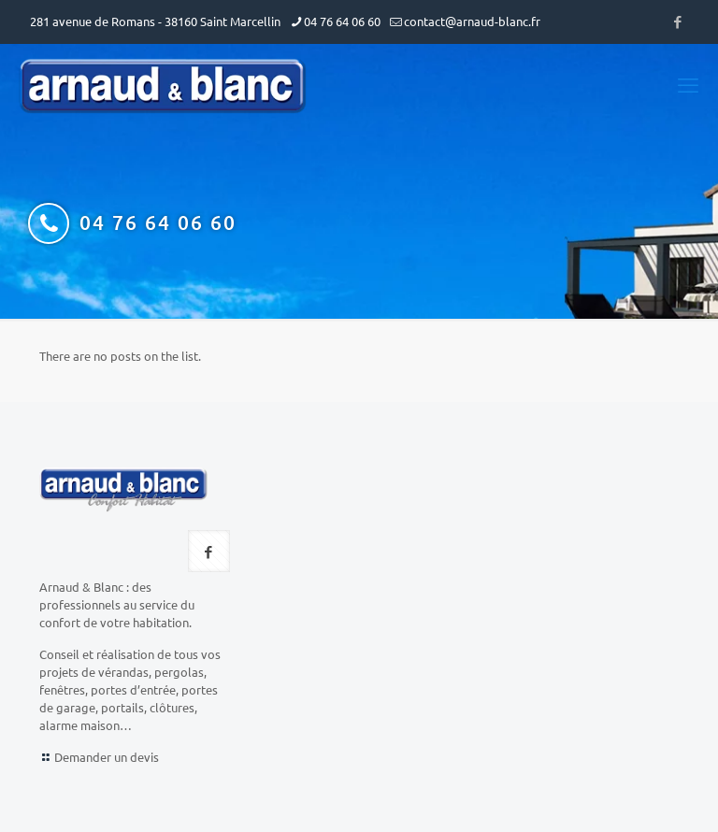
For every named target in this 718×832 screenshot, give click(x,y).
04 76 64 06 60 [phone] (342, 21)
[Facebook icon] (677, 21)
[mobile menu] (688, 84)
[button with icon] (209, 551)
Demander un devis (106, 757)
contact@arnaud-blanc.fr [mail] (472, 21)
